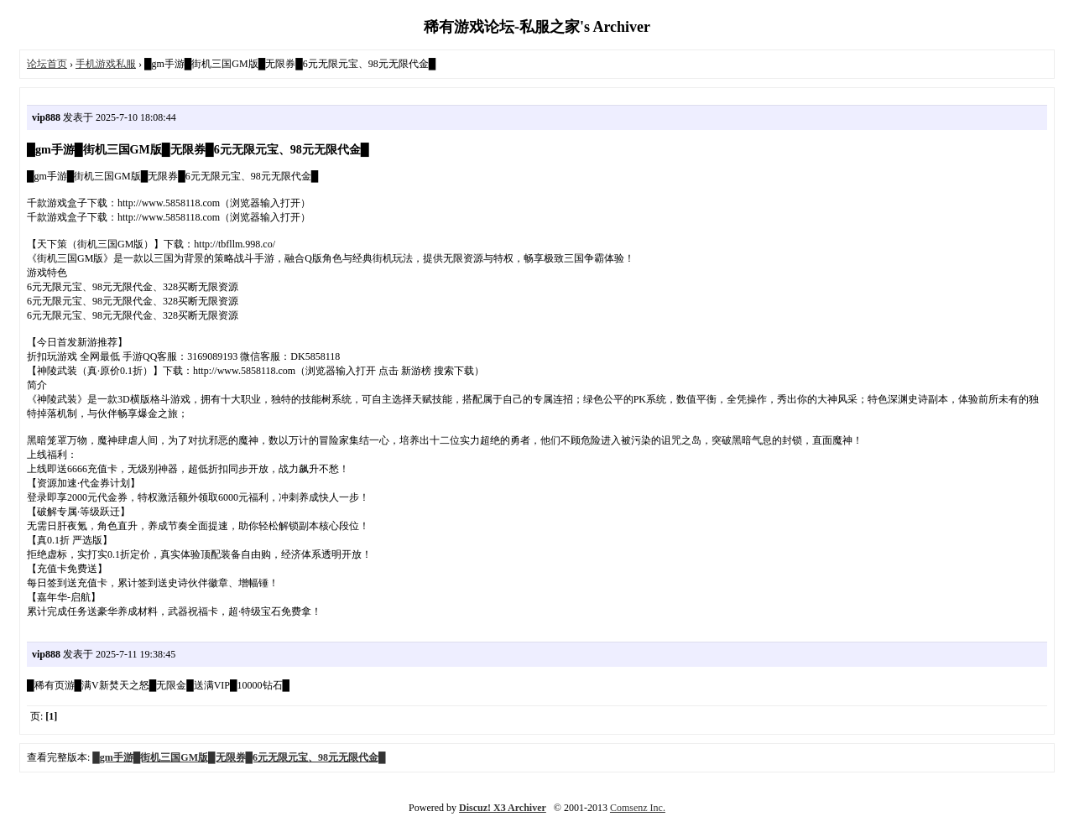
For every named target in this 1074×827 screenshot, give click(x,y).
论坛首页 (47, 64)
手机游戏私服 (106, 64)
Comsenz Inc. (637, 808)
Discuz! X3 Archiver (502, 808)
